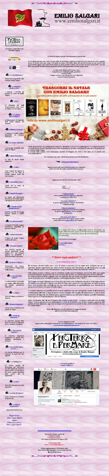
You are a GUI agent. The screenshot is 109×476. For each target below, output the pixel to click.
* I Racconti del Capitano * (16, 331)
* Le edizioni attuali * (16, 221)
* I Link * (16, 381)
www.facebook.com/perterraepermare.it (66, 325)
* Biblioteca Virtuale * (16, 129)
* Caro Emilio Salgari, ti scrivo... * (16, 347)
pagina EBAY (70, 220)
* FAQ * (16, 101)
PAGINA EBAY (70, 167)
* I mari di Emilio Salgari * (16, 276)
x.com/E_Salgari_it (66, 365)
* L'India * (16, 293)
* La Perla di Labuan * (16, 393)
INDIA (33, 283)
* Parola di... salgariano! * (15, 316)
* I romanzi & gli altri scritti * (15, 87)
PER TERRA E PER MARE (68, 300)
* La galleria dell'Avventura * (14, 115)
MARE (68, 293)
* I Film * (16, 167)
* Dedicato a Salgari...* (16, 262)
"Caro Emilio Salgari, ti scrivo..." (66, 243)
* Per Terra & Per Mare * (68, 217)
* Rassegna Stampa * (16, 246)
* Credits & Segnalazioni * (15, 405)
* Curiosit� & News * (16, 182)
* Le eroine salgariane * (68, 201)
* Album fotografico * (16, 156)
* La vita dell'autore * (16, 75)
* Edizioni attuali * (68, 194)
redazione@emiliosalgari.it (70, 162)
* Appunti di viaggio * (16, 193)
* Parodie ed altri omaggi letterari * (15, 207)
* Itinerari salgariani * (16, 304)
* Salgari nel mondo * (16, 234)
